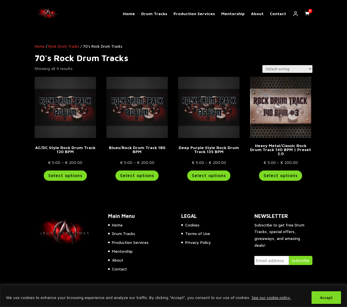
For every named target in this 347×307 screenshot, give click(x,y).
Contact (278, 14)
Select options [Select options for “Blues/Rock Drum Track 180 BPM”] (137, 175)
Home (129, 14)
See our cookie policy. (271, 297)
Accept (326, 297)
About (257, 14)
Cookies (192, 224)
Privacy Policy (198, 242)
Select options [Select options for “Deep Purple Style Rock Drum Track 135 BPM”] (209, 175)
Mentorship (233, 14)
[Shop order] (287, 69)
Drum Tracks (154, 14)
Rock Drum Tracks (63, 46)
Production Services (194, 14)
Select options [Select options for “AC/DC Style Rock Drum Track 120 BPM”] (65, 175)
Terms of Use (197, 233)
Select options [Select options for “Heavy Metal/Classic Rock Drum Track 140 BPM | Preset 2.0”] (281, 175)
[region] (173, 296)
